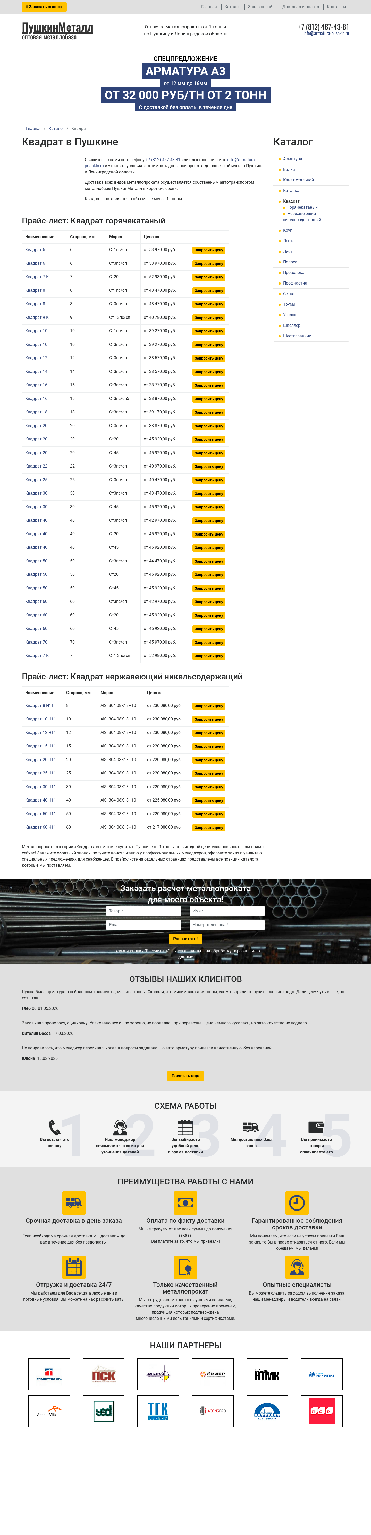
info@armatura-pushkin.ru (326, 33)
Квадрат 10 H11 (40, 718)
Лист (287, 251)
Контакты (336, 6)
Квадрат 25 (36, 479)
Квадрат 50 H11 (40, 813)
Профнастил (295, 283)
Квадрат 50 (36, 560)
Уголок (290, 314)
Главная (209, 6)
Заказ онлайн (261, 6)
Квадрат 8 (35, 290)
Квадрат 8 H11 (39, 705)
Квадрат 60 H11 (40, 827)
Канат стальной (298, 180)
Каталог (232, 6)
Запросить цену (209, 250)
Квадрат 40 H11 (40, 800)
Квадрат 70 (36, 642)
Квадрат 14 (36, 371)
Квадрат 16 (36, 384)
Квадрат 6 (35, 249)
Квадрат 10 (36, 330)
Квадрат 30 (36, 493)
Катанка (291, 190)
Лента (289, 240)
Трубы (289, 304)
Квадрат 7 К (37, 276)
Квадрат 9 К (37, 317)
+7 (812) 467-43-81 (163, 159)
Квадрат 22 (36, 466)
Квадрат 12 (36, 357)
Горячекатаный (303, 207)
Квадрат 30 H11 (40, 786)
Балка (289, 169)
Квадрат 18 (36, 412)
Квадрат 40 (36, 520)
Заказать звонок (44, 7)
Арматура (292, 158)
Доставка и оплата (300, 6)
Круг (287, 230)
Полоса (290, 262)
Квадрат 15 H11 (40, 746)
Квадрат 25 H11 (40, 773)
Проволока (294, 272)
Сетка (288, 293)
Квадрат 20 (36, 425)
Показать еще (185, 1075)
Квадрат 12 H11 (40, 732)
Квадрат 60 (36, 601)
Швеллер (291, 325)
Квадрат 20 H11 (40, 759)
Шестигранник (297, 335)
